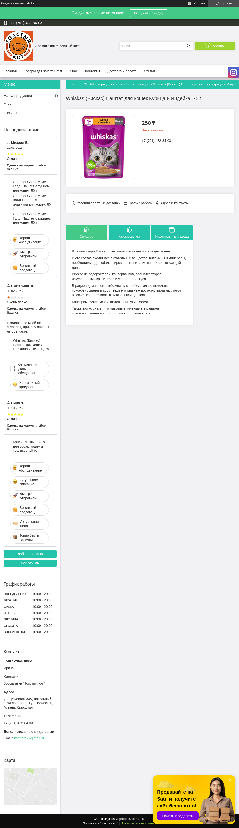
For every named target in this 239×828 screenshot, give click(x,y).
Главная (10, 71)
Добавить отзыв (30, 554)
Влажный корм (138, 84)
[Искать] (188, 46)
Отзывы (10, 113)
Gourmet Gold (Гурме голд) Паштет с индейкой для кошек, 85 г (32, 202)
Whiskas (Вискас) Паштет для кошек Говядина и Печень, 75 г (32, 344)
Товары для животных (41, 71)
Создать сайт (10, 3)
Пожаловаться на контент (138, 823)
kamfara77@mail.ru (29, 738)
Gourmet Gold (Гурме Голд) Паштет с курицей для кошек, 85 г (32, 218)
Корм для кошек (110, 84)
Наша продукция (18, 96)
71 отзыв (200, 3)
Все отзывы (30, 563)
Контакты (92, 71)
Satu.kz (140, 819)
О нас (73, 71)
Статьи (149, 71)
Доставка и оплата (122, 71)
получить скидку (148, 13)
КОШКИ (88, 84)
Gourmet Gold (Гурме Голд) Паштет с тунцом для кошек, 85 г (31, 186)
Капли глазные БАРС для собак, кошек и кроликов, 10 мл (29, 446)
